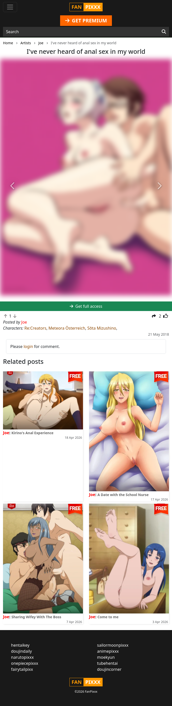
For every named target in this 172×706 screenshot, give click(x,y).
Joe (6, 432)
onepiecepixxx (24, 663)
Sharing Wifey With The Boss (36, 616)
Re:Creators (35, 328)
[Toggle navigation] (10, 7)
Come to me (108, 616)
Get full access (86, 306)
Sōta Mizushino (101, 328)
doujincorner (109, 669)
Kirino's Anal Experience (33, 432)
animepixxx (108, 651)
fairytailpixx (22, 669)
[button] (13, 186)
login (28, 346)
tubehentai (107, 663)
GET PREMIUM (86, 20)
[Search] (164, 31)
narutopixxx (22, 657)
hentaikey (20, 645)
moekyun (106, 657)
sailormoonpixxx (112, 645)
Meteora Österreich (67, 328)
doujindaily (21, 651)
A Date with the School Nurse (123, 494)
